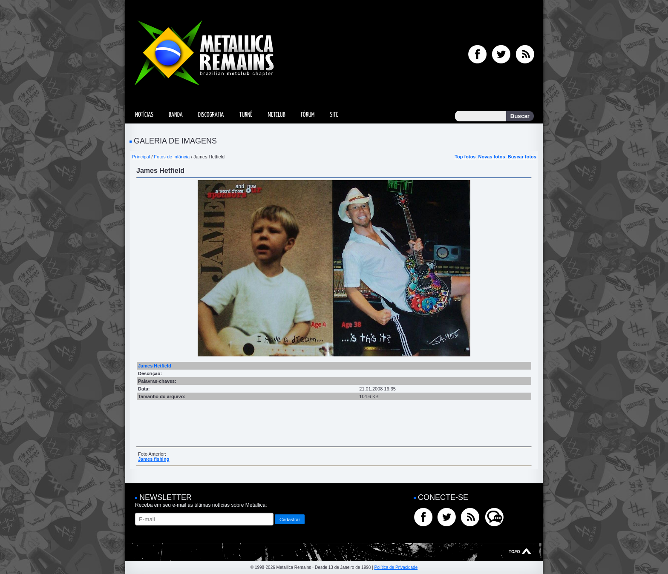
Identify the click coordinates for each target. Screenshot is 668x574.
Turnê (245, 115)
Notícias (144, 115)
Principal (141, 156)
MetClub (276, 115)
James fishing (153, 459)
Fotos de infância (172, 156)
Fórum (307, 115)
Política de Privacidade (396, 567)
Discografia (211, 115)
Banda (176, 115)
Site (334, 115)
